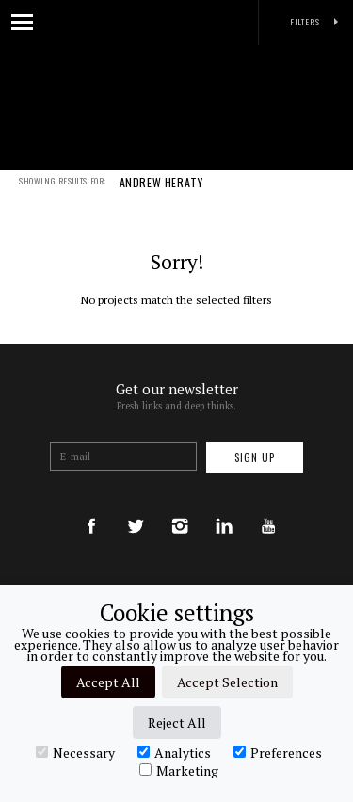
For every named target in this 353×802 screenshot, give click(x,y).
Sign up (254, 457)
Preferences (277, 752)
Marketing (178, 770)
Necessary (75, 752)
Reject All (177, 722)
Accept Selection (227, 682)
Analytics (174, 752)
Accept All (108, 682)
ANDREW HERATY (161, 195)
